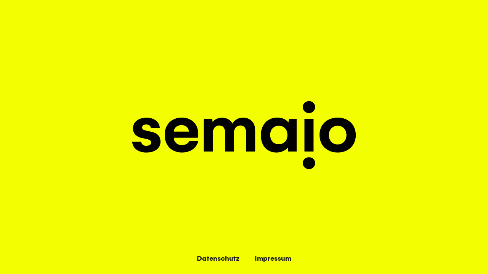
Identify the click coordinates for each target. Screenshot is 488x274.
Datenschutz (218, 259)
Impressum (273, 259)
